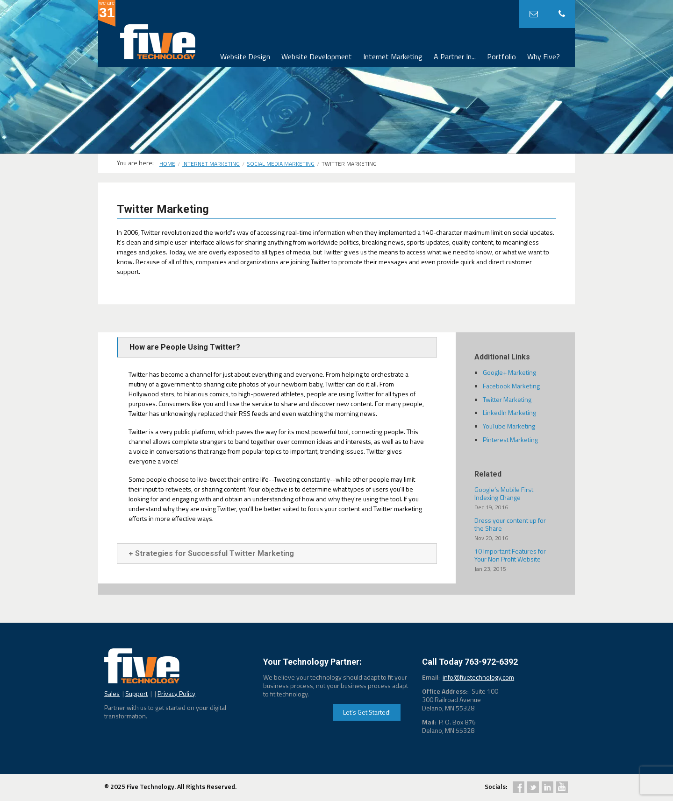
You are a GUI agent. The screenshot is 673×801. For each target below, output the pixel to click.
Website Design (245, 56)
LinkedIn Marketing (509, 412)
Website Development (316, 56)
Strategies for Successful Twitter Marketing (211, 553)
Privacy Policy (176, 693)
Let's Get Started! (367, 712)
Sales (112, 693)
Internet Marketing (392, 56)
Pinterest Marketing (510, 439)
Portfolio (501, 56)
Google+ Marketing (509, 372)
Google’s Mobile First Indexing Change (515, 498)
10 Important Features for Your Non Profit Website (515, 559)
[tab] (277, 347)
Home (167, 163)
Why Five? (543, 56)
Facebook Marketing (511, 386)
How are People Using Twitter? (184, 347)
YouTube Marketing (509, 426)
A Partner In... (455, 56)
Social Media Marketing (281, 163)
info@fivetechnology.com (478, 677)
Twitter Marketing (507, 399)
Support (136, 693)
